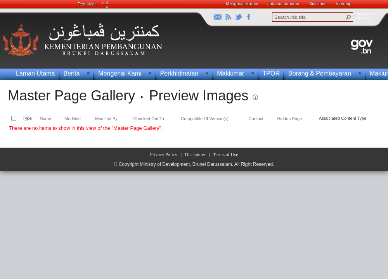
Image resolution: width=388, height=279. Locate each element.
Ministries (317, 3)
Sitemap (344, 3)
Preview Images (198, 95)
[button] (348, 17)
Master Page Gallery (71, 95)
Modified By (106, 118)
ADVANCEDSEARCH (365, 15)
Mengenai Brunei (242, 3)
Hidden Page (289, 118)
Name (45, 118)
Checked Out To (148, 118)
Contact (256, 118)
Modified (72, 118)
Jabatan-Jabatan (283, 3)
